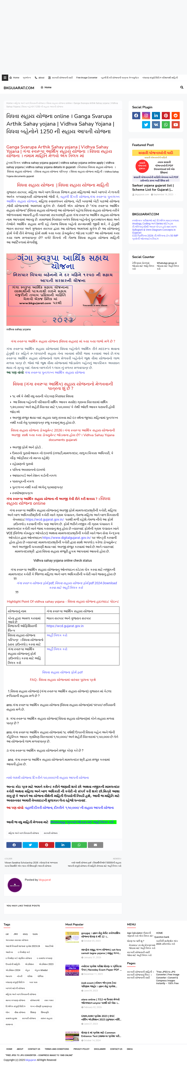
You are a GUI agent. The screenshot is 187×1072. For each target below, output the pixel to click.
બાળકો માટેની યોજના (15, 988)
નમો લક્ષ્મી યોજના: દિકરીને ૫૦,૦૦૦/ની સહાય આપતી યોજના (47, 778)
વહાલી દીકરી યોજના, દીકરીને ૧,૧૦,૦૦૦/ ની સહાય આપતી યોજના (69, 808)
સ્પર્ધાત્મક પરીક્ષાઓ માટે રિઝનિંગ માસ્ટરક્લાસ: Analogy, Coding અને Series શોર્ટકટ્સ (155, 222)
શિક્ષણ (33, 1012)
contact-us (116, 1049)
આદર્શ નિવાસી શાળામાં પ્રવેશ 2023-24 (23, 946)
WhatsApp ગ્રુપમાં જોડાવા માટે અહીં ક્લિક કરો (82, 822)
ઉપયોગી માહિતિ (13, 964)
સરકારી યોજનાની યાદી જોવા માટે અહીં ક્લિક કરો (139, 954)
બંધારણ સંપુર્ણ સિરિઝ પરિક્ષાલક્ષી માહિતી (160, 77)
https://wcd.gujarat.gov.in (65, 626)
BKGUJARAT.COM (19, 88)
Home (14, 77)
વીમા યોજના (19, 1012)
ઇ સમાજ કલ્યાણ (44, 958)
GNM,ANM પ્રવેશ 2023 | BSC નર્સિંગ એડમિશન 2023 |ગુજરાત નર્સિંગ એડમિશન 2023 (101, 1018)
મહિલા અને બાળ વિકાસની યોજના (29, 103)
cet (7, 934)
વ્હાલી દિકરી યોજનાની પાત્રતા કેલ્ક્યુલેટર (120, 77)
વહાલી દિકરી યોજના (74, 197)
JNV (16, 934)
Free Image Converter (86, 77)
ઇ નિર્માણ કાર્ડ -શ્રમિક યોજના (19, 958)
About (20, 1049)
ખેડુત (27, 970)
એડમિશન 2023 (46, 964)
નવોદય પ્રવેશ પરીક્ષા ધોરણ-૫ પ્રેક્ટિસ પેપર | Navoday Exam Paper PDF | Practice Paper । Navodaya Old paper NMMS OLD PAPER (101, 968)
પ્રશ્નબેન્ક (27, 77)
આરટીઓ (49, 946)
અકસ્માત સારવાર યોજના (17, 940)
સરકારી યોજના (51, 833)
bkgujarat (44, 880)
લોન (7, 1012)
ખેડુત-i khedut (41, 970)
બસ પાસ (33, 982)
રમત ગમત (49, 1000)
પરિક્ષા (30, 976)
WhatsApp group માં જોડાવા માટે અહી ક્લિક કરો (168, 266)
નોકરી (19, 976)
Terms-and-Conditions (57, 1049)
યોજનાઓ (34, 1000)
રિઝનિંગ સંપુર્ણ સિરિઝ (15, 1006)
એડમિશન (29, 964)
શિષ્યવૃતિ (45, 1012)
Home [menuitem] (46, 87)
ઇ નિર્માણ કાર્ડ (24, 952)
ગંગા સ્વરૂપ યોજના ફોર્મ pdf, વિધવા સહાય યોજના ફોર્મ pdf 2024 (59, 583)
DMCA (130, 1049)
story (25, 934)
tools (35, 934)
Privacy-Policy (81, 1049)
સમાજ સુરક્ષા (11, 1018)
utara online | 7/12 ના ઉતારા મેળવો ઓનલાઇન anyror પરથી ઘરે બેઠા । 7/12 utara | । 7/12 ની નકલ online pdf (100, 1001)
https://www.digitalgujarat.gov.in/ (66, 538)
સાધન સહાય (46, 1018)
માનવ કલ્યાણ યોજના (15, 1000)
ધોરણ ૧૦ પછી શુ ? (135, 941)
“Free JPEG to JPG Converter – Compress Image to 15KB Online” (39, 1055)
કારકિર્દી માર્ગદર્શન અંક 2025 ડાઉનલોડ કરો (167, 942)
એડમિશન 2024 (13, 970)
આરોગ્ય (9, 952)
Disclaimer (100, 1049)
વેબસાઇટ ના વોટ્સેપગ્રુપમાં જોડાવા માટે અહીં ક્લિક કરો (142, 946)
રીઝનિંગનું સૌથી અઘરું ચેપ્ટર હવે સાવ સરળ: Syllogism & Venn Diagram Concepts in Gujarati (154, 229)
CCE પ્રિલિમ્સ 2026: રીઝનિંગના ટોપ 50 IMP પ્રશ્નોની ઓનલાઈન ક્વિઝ (155, 237)
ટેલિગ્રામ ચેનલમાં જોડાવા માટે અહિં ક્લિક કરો (143, 266)
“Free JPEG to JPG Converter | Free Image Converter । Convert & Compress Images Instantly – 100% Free (167, 977)
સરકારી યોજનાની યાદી (60, 77)
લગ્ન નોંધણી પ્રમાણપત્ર (41, 1006)
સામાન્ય (9, 1024)
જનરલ (9, 976)
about (39, 77)
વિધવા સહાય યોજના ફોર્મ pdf (63, 672)
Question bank (161, 937)
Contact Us (34, 1049)
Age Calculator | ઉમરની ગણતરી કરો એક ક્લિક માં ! (140, 934)
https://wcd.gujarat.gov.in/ (44, 519)
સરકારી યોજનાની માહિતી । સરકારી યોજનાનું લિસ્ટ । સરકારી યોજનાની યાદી (140, 974)
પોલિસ (40, 976)
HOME (159, 933)
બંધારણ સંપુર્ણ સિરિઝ (15, 982)
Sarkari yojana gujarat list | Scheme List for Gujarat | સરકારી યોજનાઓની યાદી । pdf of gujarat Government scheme (154, 187)
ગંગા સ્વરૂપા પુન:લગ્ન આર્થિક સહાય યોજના (55, 372)
